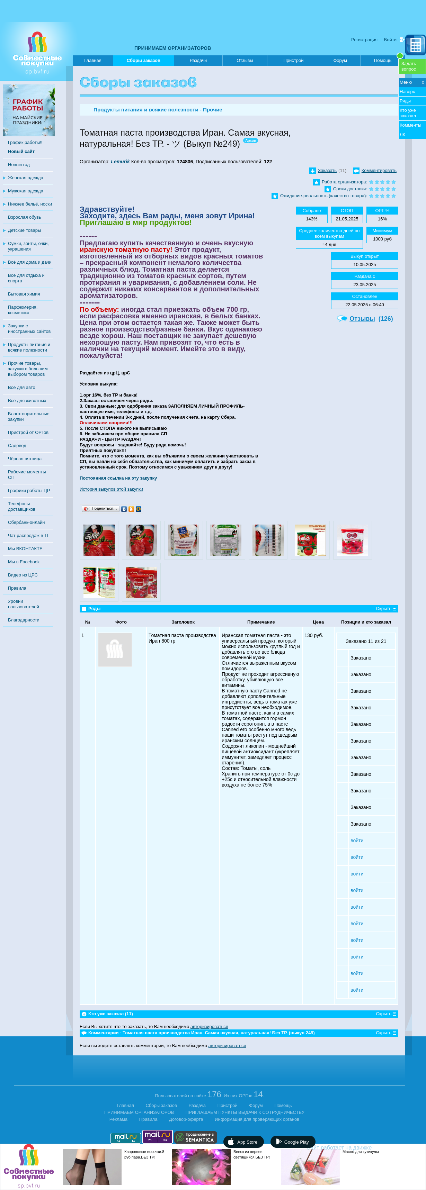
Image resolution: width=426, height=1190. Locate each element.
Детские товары (24, 230)
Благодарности (23, 620)
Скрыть (383, 608)
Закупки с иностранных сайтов (29, 328)
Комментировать (379, 170)
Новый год (19, 164)
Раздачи (198, 60)
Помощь (388, 59)
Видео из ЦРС (23, 575)
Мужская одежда (25, 190)
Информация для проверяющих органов (257, 1119)
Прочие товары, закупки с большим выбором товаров (28, 369)
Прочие (212, 109)
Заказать (327, 170)
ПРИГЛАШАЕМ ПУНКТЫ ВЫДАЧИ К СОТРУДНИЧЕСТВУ (245, 1112)
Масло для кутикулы (361, 1152)
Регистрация (364, 39)
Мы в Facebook (23, 561)
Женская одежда (25, 177)
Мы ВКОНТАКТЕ (25, 548)
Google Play (296, 1142)
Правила (17, 588)
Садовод (17, 445)
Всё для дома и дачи (30, 262)
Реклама (118, 1119)
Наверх (407, 91)
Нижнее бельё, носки (30, 204)
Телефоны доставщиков (21, 506)
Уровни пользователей (23, 604)
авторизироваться (209, 1026)
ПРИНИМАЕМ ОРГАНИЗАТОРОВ (172, 48)
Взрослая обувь (24, 217)
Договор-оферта (186, 1119)
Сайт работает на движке (354, 1148)
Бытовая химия (24, 294)
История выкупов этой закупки (111, 489)
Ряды (405, 100)
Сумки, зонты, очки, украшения (28, 246)
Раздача (197, 1105)
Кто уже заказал (408, 113)
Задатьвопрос (408, 66)
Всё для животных (27, 400)
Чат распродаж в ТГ (29, 535)
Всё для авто (21, 387)
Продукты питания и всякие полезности (29, 347)
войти (356, 840)
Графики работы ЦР (29, 490)
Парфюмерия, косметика (22, 310)
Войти (390, 39)
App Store (247, 1142)
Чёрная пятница (25, 458)
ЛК (402, 134)
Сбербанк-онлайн (26, 522)
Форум (340, 60)
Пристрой (293, 60)
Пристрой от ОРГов (28, 432)
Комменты (410, 125)
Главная (92, 60)
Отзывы (245, 60)
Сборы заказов (143, 62)
